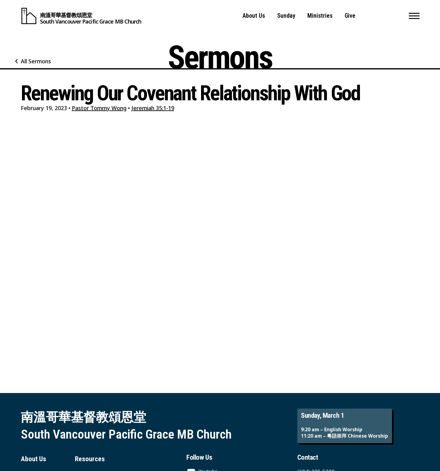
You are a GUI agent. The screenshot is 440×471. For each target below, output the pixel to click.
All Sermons (36, 61)
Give (350, 15)
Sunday (286, 15)
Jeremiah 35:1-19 (152, 108)
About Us (254, 15)
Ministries (319, 15)
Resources (90, 459)
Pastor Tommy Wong (99, 108)
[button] (414, 16)
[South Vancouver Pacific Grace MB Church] (81, 16)
